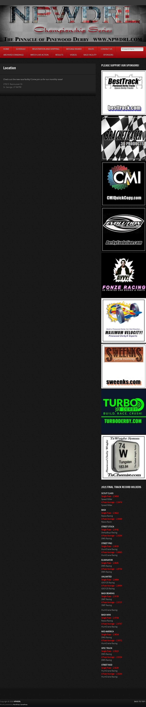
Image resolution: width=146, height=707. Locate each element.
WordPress (16, 704)
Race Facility (90, 55)
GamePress (23, 704)
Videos (73, 55)
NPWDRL (17, 702)
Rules (91, 49)
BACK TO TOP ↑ (140, 702)
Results (59, 55)
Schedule (20, 49)
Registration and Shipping (45, 49)
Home (6, 49)
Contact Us (106, 49)
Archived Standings (13, 55)
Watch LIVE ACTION (39, 55)
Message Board (73, 49)
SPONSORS (108, 55)
